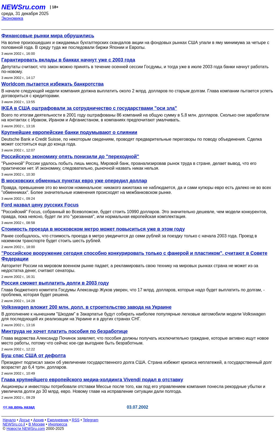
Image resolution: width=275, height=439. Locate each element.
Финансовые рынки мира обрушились (47, 35)
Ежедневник (57, 420)
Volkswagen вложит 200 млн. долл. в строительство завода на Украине (86, 307)
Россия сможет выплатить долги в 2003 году (55, 283)
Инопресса (57, 424)
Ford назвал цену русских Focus (40, 205)
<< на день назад (19, 407)
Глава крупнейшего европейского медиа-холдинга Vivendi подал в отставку (92, 379)
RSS (75, 420)
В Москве (36, 424)
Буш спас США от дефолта (33, 355)
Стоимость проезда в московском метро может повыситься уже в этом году (93, 229)
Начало (9, 420)
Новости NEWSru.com (25, 428)
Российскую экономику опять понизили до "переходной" (70, 156)
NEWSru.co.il (14, 424)
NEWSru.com (23, 7)
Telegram (91, 420)
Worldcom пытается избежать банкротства (52, 84)
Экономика (12, 18)
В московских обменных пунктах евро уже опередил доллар (74, 180)
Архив (38, 420)
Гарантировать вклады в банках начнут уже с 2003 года (68, 60)
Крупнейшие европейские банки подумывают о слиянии (69, 132)
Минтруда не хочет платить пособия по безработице (64, 331)
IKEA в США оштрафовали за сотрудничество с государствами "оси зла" (89, 108)
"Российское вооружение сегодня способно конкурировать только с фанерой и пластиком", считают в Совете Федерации (134, 256)
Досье (24, 420)
